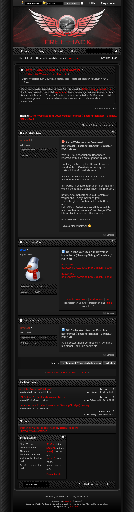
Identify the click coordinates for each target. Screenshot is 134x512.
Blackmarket (96, 299)
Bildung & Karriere (70, 69)
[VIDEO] (50, 458)
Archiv (94, 484)
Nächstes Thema (78, 372)
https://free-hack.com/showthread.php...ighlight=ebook (86, 266)
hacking (54, 427)
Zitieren (109, 235)
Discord (58, 51)
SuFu (85, 299)
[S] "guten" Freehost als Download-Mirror (42, 397)
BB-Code (51, 444)
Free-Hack (84, 484)
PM (107, 299)
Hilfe (92, 3)
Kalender (29, 58)
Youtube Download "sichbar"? (36, 389)
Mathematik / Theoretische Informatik (45, 74)
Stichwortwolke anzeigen (33, 430)
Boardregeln (73, 299)
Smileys (50, 447)
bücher (23, 427)
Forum (25, 51)
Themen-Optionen (90, 125)
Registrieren (108, 3)
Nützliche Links (56, 58)
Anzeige (107, 125)
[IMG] (49, 451)
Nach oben (110, 363)
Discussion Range (45, 69)
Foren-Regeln (53, 474)
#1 (113, 131)
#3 (113, 319)
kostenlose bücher (69, 427)
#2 (113, 241)
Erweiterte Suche (108, 58)
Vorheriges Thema (57, 372)
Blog (42, 51)
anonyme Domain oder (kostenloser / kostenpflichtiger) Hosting (54, 405)
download (34, 427)
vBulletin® (68, 501)
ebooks (45, 427)
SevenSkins (75, 506)
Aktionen (40, 58)
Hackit (74, 51)
